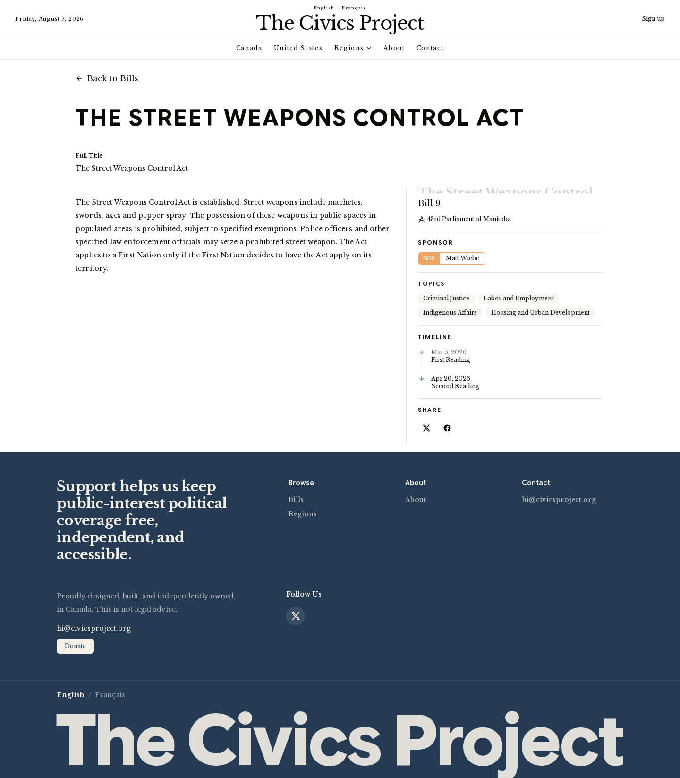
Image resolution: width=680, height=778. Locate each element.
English (324, 8)
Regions (353, 47)
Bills (296, 490)
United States (298, 47)
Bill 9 (429, 193)
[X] (295, 606)
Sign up (653, 18)
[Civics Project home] (340, 23)
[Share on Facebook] (447, 418)
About (394, 47)
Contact (430, 47)
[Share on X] (426, 418)
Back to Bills (107, 78)
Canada (249, 47)
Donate (75, 636)
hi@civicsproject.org (559, 490)
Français (354, 8)
